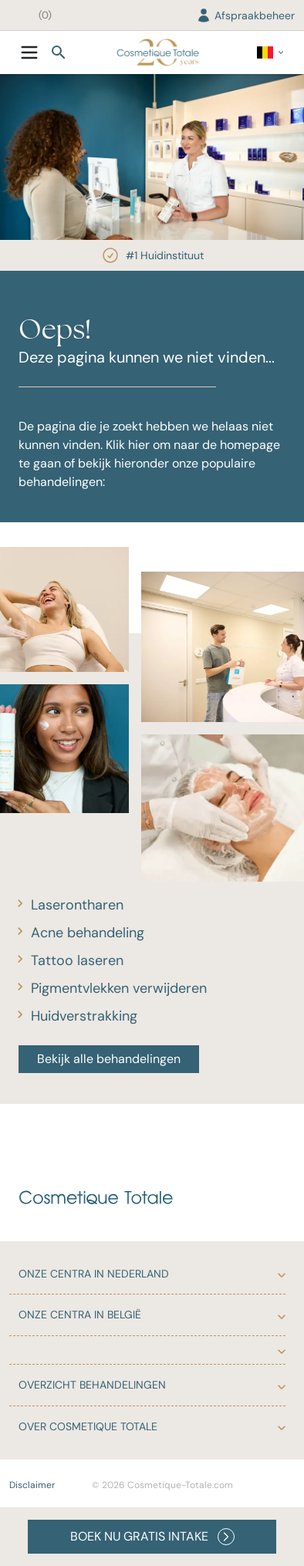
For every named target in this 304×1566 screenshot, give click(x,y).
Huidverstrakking (84, 1016)
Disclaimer (32, 1485)
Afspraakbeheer (245, 15)
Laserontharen (77, 905)
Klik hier (128, 445)
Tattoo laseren (77, 960)
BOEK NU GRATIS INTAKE (152, 1536)
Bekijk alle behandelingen (109, 1059)
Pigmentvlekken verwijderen (119, 988)
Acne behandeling (87, 932)
